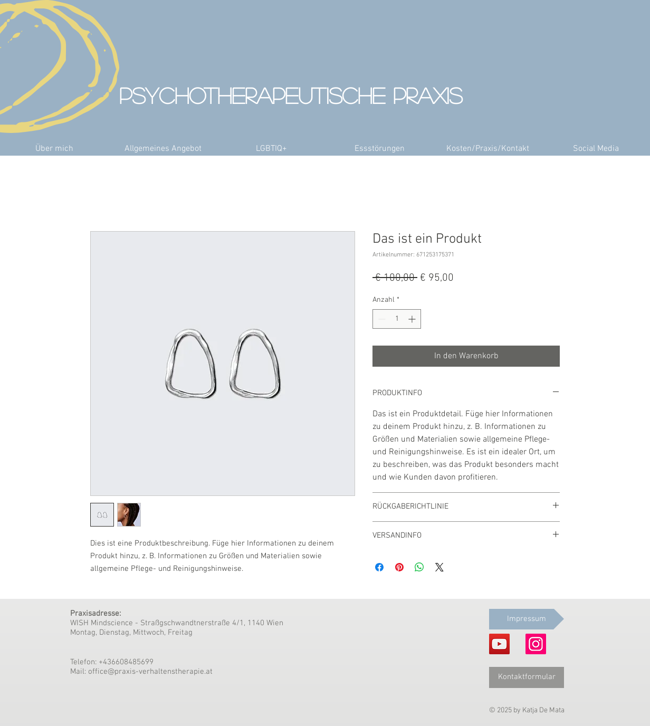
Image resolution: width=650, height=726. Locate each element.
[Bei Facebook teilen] (379, 567)
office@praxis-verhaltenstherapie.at (150, 671)
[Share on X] (439, 567)
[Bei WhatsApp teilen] (419, 567)
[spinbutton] (396, 319)
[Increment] (412, 319)
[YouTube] (499, 644)
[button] (163, 148)
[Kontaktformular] (526, 677)
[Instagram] (535, 644)
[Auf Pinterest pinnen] (399, 567)
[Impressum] (526, 619)
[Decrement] (380, 319)
